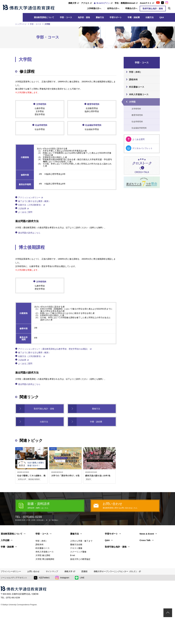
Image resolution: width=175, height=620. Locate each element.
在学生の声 (22, 479)
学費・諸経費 (134, 17)
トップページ (20, 24)
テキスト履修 (76, 548)
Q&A (161, 17)
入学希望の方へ (94, 8)
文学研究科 (41, 104)
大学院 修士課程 (42, 555)
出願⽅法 (149, 17)
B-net (72, 555)
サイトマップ (52, 571)
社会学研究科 (41, 125)
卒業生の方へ (131, 8)
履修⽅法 (100, 17)
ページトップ (167, 612)
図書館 (84, 571)
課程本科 (133, 79)
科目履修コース (136, 87)
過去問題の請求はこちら (29, 233)
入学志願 (5, 540)
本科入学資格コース (139, 94)
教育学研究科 (93, 104)
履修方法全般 (76, 544)
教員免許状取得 (34, 479)
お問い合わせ (33, 571)
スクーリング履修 (78, 552)
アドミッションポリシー (29, 197)
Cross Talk (145, 540)
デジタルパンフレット (142, 148)
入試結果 (22, 208)
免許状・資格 (84, 17)
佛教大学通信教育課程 (28, 7)
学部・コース (66, 17)
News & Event (147, 533)
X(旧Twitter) (41, 577)
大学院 (132, 102)
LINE (79, 577)
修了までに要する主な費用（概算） (34, 201)
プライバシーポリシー (11, 571)
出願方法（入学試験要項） (30, 205)
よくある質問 (138, 139)
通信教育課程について (44, 17)
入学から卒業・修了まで (81, 541)
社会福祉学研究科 (93, 125)
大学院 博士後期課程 (44, 559)
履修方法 (96, 408)
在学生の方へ (113, 8)
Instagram (62, 577)
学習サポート (116, 17)
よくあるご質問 (25, 212)
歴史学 (88, 479)
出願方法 (44, 422)
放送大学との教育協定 (80, 559)
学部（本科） (135, 72)
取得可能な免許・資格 (153, 8)
